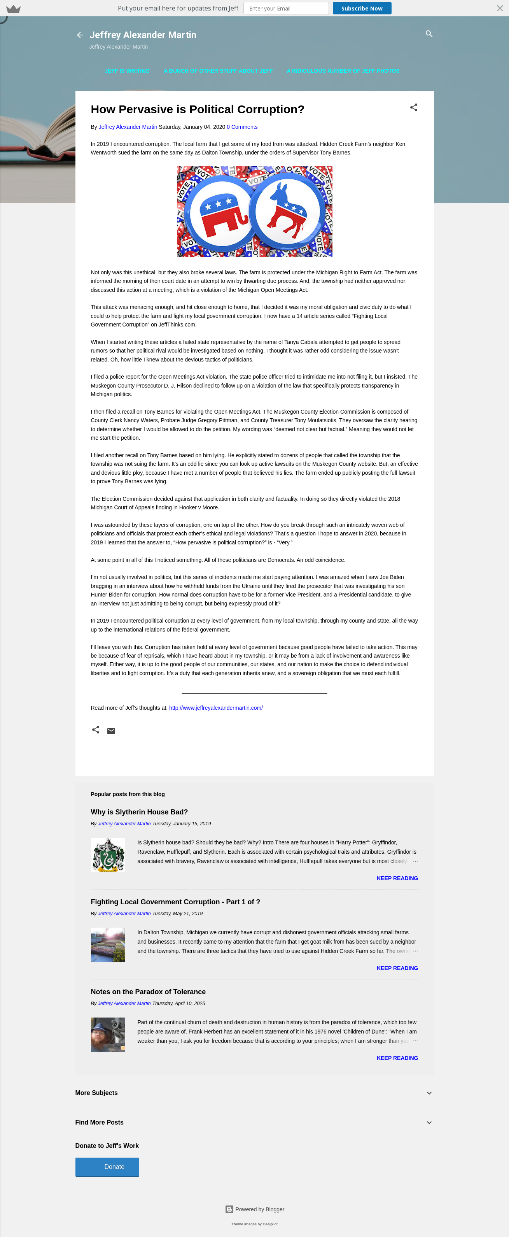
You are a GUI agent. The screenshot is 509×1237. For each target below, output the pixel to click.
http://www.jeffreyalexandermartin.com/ (216, 708)
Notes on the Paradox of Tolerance (148, 992)
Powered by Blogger (255, 1209)
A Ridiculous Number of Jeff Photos (343, 71)
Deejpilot (270, 1224)
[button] (254, 8)
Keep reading (397, 878)
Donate (115, 1166)
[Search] (429, 34)
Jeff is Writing (127, 71)
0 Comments (242, 127)
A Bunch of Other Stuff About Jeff (218, 71)
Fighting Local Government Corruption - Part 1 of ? (176, 902)
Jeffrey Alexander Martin (142, 35)
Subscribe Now (362, 8)
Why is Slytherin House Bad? (139, 812)
